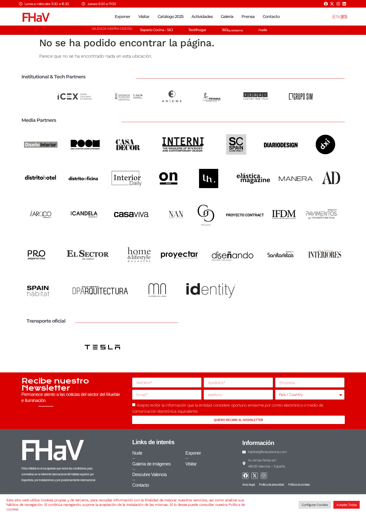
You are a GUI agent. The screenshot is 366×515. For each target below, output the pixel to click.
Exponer (122, 16)
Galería (227, 16)
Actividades (202, 16)
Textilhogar (197, 30)
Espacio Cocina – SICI (156, 30)
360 (232, 30)
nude (262, 30)
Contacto (271, 16)
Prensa (248, 16)
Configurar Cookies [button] (315, 505)
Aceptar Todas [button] (346, 505)
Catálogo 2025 (170, 16)
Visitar (144, 16)
